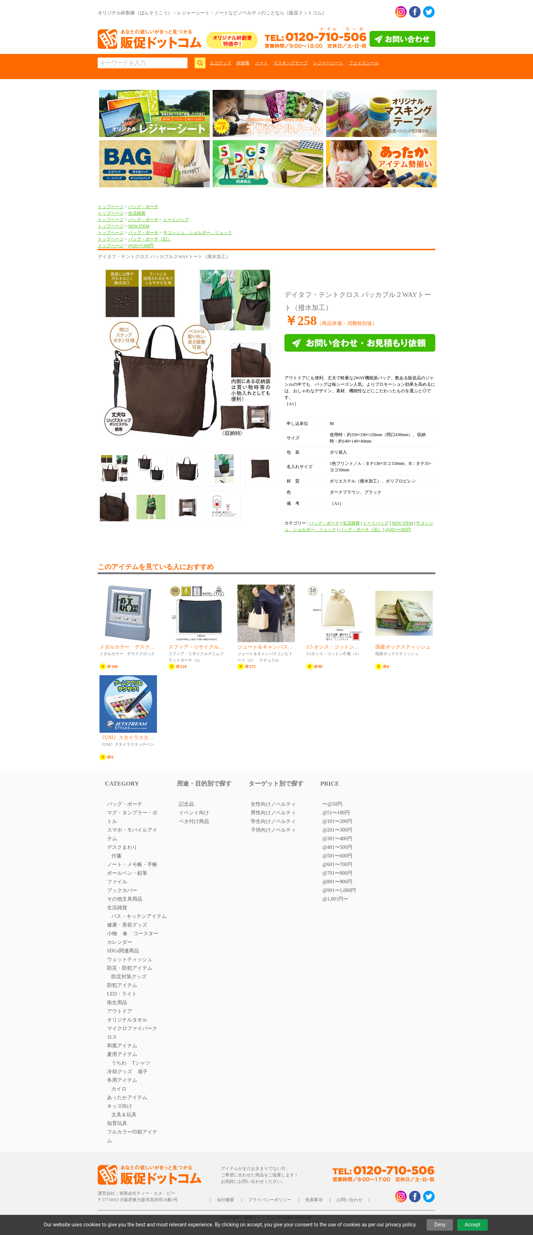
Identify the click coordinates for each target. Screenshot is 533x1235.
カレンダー (119, 942)
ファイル (117, 881)
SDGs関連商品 (123, 950)
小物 (112, 933)
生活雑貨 (136, 213)
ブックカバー (122, 890)
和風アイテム (122, 1045)
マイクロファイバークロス (132, 1033)
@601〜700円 (337, 864)
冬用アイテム (122, 1080)
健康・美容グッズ (127, 925)
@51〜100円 (336, 812)
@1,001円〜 (335, 899)
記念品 (186, 804)
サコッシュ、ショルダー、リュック (197, 232)
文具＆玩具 (123, 1114)
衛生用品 (117, 1002)
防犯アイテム (122, 985)
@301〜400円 (337, 838)
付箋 (116, 856)
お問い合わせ (349, 1199)
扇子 (143, 1071)
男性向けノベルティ (273, 812)
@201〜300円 (141, 245)
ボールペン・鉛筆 (127, 873)
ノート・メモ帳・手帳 (132, 864)
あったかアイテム (127, 1097)
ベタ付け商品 (194, 821)
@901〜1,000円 (339, 890)
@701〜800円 (337, 873)
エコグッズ (220, 62)
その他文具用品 (124, 899)
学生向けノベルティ (273, 821)
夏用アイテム (122, 1054)
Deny (439, 1224)
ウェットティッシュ (129, 959)
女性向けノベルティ (273, 804)
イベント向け (194, 812)
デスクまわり (122, 847)
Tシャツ (141, 1063)
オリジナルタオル (127, 1020)
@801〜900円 (337, 881)
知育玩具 (117, 1123)
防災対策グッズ (129, 976)
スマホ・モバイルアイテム (132, 834)
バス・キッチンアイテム (139, 916)
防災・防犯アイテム (129, 968)
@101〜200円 (337, 821)
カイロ (118, 1089)
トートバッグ (176, 219)
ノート (261, 62)
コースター (145, 933)
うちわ (118, 1063)
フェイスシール (364, 62)
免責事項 (314, 1199)
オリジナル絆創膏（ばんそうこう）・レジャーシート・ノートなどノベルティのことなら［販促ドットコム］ (212, 12)
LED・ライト (122, 994)
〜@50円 (332, 804)
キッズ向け (119, 1106)
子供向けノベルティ (273, 830)
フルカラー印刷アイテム (132, 1136)
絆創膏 (243, 62)
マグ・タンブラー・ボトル (132, 817)
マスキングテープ (290, 62)
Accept (473, 1224)
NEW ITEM (138, 226)
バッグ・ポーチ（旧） (149, 239)
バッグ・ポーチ (143, 206)
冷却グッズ (119, 1071)
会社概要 (225, 1199)
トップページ (111, 206)
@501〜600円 (337, 856)
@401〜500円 (337, 847)
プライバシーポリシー (269, 1199)
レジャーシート (328, 62)
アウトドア (119, 1011)
